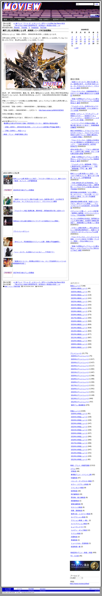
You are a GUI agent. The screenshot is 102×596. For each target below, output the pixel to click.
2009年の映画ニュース (79, 344)
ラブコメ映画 (75, 533)
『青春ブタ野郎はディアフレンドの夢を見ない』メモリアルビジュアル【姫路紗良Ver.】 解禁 (84, 159)
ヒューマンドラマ (77, 527)
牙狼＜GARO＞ (44, 19)
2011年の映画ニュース (79, 337)
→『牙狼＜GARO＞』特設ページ (14, 131)
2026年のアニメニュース (80, 356)
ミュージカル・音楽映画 (79, 543)
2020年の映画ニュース (79, 308)
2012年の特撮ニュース (79, 459)
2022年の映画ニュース (79, 301)
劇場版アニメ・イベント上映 (81, 474)
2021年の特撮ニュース (79, 430)
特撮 (19, 19)
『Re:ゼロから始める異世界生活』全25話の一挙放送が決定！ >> (36, 25)
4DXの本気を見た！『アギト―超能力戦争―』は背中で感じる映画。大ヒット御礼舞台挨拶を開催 (84, 151)
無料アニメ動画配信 (78, 405)
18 (76, 41)
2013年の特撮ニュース (79, 456)
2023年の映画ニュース (79, 298)
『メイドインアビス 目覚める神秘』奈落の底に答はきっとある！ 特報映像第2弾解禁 (84, 125)
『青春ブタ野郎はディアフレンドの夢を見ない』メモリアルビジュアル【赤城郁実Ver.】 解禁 (84, 101)
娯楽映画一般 (75, 546)
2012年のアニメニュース (80, 402)
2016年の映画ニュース (79, 321)
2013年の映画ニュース (79, 331)
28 (89, 43)
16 (98, 39)
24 (72, 43)
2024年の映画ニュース (79, 295)
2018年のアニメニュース (80, 382)
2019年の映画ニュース (79, 311)
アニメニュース (76, 353)
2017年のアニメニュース (80, 385)
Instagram (34, 27)
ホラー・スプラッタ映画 (79, 484)
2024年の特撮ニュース (79, 420)
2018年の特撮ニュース (79, 440)
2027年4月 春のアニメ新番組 (23, 272)
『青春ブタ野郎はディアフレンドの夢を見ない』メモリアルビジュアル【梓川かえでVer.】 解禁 (84, 248)
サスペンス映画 (76, 507)
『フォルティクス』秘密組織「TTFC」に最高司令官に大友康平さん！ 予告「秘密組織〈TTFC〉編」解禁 (84, 166)
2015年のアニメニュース (80, 392)
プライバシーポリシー (21, 231)
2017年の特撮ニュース (79, 443)
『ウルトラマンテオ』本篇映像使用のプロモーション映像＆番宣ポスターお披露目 (84, 93)
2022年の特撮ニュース (79, 427)
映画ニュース (75, 286)
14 (89, 39)
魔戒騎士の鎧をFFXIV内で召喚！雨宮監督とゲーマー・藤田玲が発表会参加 (31, 123)
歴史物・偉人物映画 (78, 497)
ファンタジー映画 (77, 487)
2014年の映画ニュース (79, 328)
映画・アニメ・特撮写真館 (12, 286)
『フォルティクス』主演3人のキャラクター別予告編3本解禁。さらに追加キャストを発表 (84, 108)
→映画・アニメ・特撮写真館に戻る (15, 134)
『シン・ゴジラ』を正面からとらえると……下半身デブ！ (34, 252)
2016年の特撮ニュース (79, 446)
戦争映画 (74, 491)
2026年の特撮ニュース (79, 413)
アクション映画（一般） (79, 520)
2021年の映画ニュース (79, 305)
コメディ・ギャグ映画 (79, 530)
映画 (5, 19)
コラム (72, 469)
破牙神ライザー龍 (59, 19)
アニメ (12, 19)
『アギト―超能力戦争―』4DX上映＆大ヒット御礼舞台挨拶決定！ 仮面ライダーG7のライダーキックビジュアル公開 (84, 230)
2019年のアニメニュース (80, 379)
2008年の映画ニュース (79, 347)
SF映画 (73, 471)
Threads (24, 27)
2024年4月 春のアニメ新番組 (23, 190)
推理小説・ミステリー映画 (80, 514)
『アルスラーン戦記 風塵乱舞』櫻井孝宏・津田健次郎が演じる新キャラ (39, 211)
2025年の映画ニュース (79, 292)
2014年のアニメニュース (80, 395)
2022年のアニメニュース (80, 369)
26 (81, 43)
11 (76, 39)
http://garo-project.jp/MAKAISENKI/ (51, 110)
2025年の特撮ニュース (79, 417)
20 (85, 41)
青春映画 (74, 540)
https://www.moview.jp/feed (79, 583)
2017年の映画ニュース (79, 318)
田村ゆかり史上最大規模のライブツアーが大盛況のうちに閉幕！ (36, 221)
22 (93, 41)
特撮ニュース (75, 411)
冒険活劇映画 (75, 504)
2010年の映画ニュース (79, 341)
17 (72, 41)
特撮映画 (74, 478)
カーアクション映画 (78, 517)
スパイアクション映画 (79, 524)
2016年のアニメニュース (80, 389)
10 (72, 39)
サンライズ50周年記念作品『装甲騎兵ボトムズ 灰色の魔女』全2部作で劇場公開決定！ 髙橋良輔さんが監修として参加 (84, 221)
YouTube (43, 27)
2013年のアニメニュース (80, 398)
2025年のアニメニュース (80, 359)
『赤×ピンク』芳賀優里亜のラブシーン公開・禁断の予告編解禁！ (36, 242)
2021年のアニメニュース (80, 372)
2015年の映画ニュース (79, 324)
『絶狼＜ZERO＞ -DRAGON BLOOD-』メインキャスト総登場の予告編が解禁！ (32, 127)
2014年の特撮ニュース (79, 453)
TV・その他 (74, 556)
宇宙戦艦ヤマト (30, 19)
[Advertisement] (19, 149)
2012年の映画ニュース (79, 334)
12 (81, 39)
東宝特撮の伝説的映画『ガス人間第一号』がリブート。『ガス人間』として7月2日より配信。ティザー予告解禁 (84, 194)
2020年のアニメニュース (80, 375)
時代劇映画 (75, 494)
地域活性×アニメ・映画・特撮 (81, 552)
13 (85, 39)
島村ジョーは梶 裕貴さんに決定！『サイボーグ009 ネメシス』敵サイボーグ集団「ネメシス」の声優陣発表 (84, 176)
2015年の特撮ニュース (79, 449)
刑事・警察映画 (76, 510)
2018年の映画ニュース (79, 314)
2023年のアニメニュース (80, 366)
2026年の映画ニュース (79, 288)
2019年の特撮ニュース (79, 436)
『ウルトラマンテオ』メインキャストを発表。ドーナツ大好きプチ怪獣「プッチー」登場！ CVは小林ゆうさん (84, 239)
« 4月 (76, 48)
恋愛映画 (74, 537)
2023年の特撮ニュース (79, 423)
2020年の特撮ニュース (79, 433)
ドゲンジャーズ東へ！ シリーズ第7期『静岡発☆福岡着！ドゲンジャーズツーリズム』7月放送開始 (84, 213)
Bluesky (17, 27)
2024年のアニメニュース (80, 362)
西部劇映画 (75, 501)
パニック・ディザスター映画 (81, 481)
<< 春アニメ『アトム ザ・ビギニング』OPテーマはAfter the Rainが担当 (39, 23)
